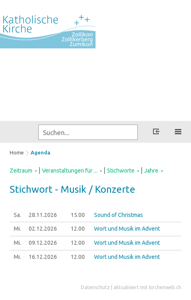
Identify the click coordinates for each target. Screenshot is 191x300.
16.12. (43, 257)
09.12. (43, 243)
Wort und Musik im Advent (127, 228)
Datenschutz (95, 287)
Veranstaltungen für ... (69, 170)
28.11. (43, 215)
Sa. (17, 215)
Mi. (17, 228)
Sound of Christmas (118, 215)
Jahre (151, 170)
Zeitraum (21, 170)
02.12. (43, 228)
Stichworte (120, 170)
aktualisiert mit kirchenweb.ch (147, 287)
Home (17, 152)
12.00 (78, 228)
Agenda (40, 152)
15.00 (78, 215)
